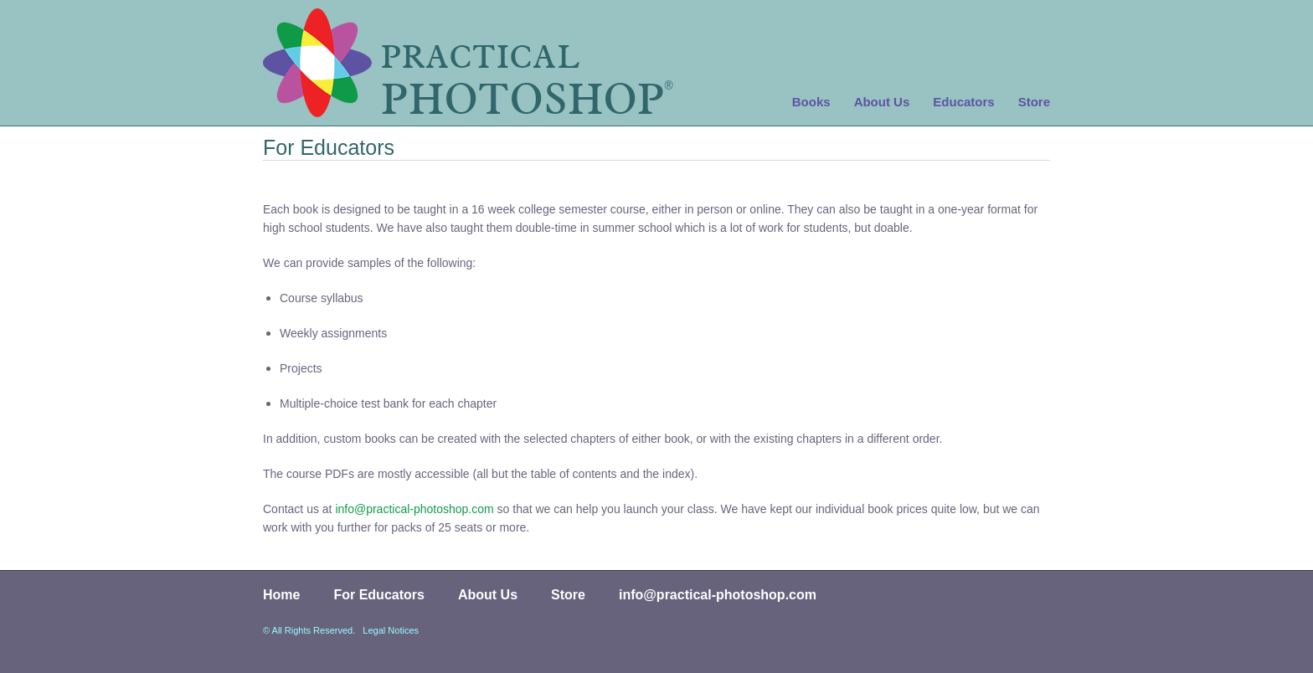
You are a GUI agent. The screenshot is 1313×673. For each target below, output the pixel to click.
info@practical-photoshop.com (414, 509)
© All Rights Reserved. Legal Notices (341, 630)
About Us (882, 102)
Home (281, 595)
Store (1034, 102)
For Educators (378, 595)
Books (811, 102)
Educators (963, 102)
